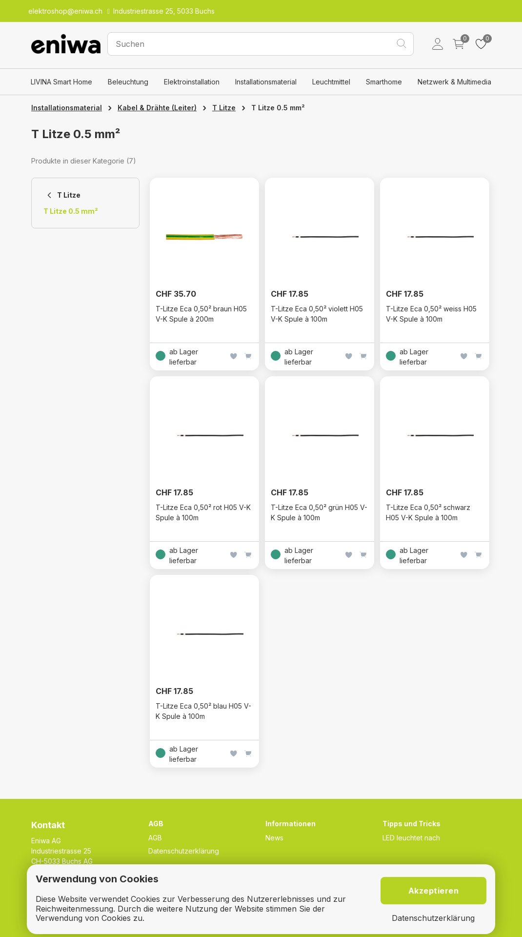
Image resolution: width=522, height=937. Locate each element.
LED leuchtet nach (411, 838)
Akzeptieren (433, 891)
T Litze (224, 107)
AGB (155, 838)
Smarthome (384, 82)
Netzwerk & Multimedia (454, 82)
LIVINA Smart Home (61, 82)
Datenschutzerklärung (183, 851)
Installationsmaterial (266, 82)
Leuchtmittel (331, 82)
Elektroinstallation (192, 82)
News (274, 838)
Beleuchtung (128, 82)
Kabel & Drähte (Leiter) (157, 107)
